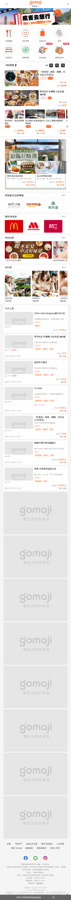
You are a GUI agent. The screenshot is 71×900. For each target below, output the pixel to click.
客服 (9, 844)
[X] (53, 897)
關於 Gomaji (16, 848)
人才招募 (60, 844)
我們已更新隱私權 (28, 897)
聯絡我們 (39, 883)
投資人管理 (55, 848)
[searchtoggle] (67, 3)
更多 (64, 195)
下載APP (18, 844)
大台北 (35, 6)
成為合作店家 (31, 844)
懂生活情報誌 (47, 844)
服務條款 (29, 848)
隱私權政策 (41, 848)
